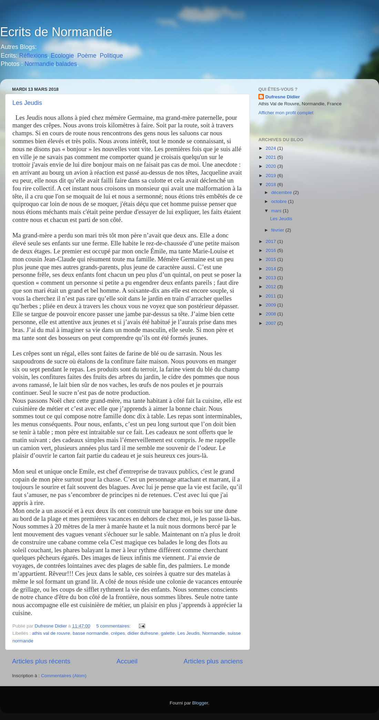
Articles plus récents (41, 661)
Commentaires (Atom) (63, 675)
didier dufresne (142, 633)
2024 (271, 148)
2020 (271, 166)
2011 (271, 296)
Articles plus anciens (213, 661)
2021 (271, 157)
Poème (86, 55)
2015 (271, 259)
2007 (271, 323)
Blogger (200, 703)
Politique (111, 55)
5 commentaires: (114, 626)
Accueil (126, 661)
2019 (271, 175)
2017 (271, 241)
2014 (271, 268)
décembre (282, 192)
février (278, 230)
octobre (279, 201)
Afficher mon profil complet (286, 112)
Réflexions (33, 55)
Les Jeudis (27, 102)
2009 (271, 305)
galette (168, 633)
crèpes (118, 633)
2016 (271, 250)
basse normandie (91, 633)
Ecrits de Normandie (56, 32)
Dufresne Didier (282, 96)
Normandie (38, 63)
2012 (271, 286)
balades (66, 63)
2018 (271, 184)
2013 (271, 277)
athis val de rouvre (51, 633)
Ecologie (62, 55)
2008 (271, 314)
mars (277, 210)
